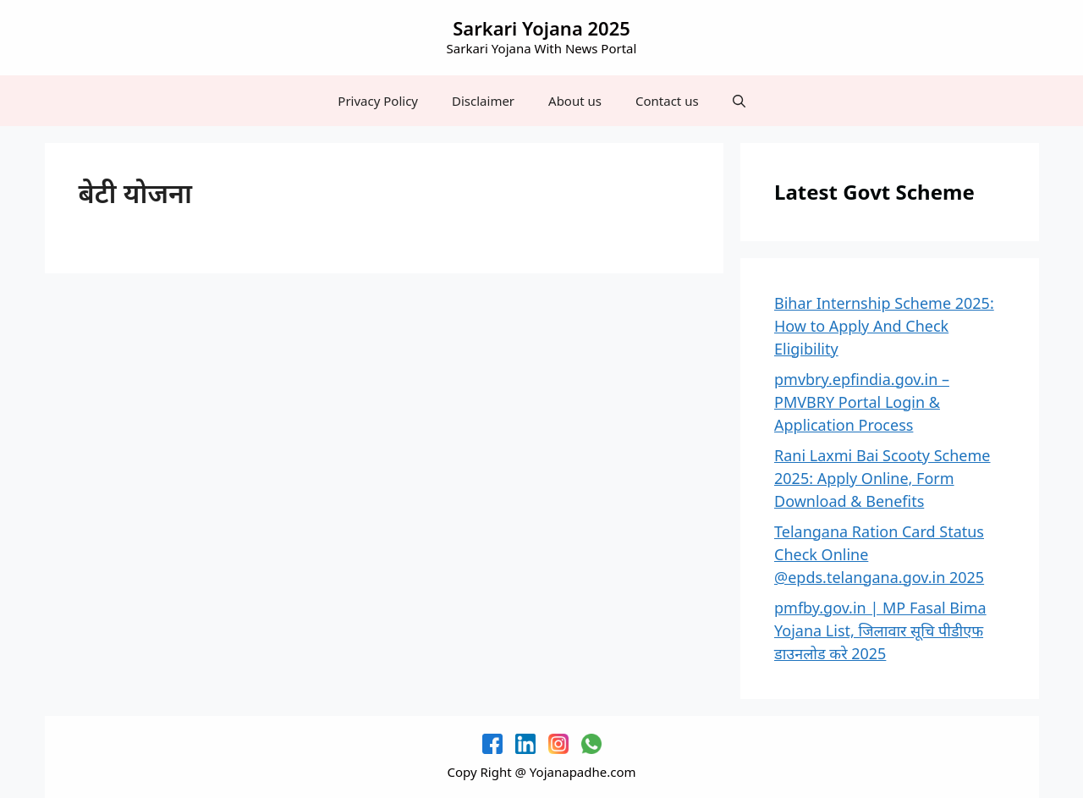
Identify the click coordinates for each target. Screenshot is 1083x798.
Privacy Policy (378, 100)
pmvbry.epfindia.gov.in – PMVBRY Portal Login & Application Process (861, 402)
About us (575, 100)
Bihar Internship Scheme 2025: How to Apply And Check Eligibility (884, 326)
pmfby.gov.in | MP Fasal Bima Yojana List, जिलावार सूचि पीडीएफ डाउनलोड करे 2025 (880, 630)
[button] (739, 100)
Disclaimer (483, 100)
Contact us (667, 100)
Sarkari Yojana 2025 (541, 28)
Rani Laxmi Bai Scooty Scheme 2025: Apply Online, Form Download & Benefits (882, 478)
